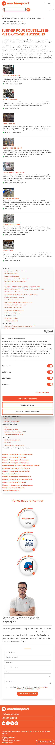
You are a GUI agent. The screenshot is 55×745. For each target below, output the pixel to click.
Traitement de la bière (11, 321)
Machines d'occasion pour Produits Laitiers (15, 463)
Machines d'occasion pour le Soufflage (14, 457)
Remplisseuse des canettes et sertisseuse (17, 279)
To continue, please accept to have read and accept (28, 688)
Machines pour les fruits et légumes (13, 488)
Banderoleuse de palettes (12, 440)
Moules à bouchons (10, 419)
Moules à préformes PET (12, 421)
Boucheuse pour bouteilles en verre (15, 281)
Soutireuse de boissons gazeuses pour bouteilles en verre (22, 287)
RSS (3, 735)
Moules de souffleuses (11, 273)
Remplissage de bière (11, 318)
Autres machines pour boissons (14, 297)
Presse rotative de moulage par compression (16, 448)
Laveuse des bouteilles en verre (14, 310)
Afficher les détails (42, 392)
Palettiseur (7, 443)
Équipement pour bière (9, 315)
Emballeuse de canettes (11, 300)
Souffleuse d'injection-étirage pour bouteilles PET (19, 326)
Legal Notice (5, 739)
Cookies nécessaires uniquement (27, 412)
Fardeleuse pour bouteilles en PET (15, 432)
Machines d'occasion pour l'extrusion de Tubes (16, 477)
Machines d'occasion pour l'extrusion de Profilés (17, 479)
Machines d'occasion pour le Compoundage (15, 460)
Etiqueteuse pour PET (11, 429)
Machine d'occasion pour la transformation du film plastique (20, 466)
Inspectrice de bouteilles (11, 276)
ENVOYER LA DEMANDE (28, 694)
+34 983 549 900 (9, 718)
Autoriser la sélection (27, 405)
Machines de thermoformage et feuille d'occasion (17, 485)
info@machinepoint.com (10, 714)
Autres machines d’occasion (10, 491)
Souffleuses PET (7, 323)
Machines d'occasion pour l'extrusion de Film (16, 471)
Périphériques (6, 268)
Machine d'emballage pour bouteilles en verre (18, 302)
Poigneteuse (8, 427)
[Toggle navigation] (49, 4)
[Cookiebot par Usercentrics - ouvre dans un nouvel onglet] (44, 331)
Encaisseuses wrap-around (12, 313)
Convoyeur (7, 284)
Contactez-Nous (45, 742)
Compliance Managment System (11, 741)
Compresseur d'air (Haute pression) (15, 271)
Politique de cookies (7, 742)
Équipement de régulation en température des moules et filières (24, 289)
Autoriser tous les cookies (27, 399)
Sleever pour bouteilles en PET (14, 435)
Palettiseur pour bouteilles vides (14, 445)
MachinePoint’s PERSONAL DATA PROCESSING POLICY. (32, 688)
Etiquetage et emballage (9, 424)
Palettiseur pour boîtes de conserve (15, 305)
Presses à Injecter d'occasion (11, 474)
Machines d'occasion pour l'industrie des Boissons (17, 454)
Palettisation (6, 437)
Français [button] (49, 10)
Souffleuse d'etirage (10, 329)
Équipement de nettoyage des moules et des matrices (20, 294)
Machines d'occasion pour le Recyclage (14, 482)
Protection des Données (8, 737)
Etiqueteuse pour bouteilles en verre (15, 292)
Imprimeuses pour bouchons (13, 308)
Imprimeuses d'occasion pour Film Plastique (16, 468)
